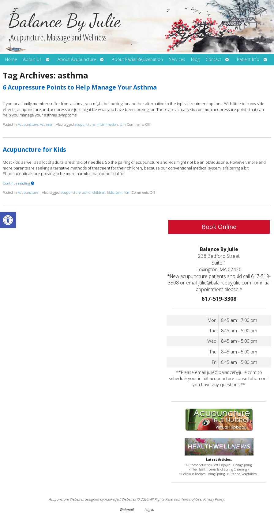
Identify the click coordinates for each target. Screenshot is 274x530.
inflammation (107, 124)
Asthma (46, 124)
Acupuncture (28, 124)
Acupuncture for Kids (34, 149)
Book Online (219, 227)
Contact (213, 59)
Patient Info (248, 59)
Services (177, 59)
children (98, 192)
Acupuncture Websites (66, 499)
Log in (149, 509)
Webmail (127, 509)
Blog (195, 59)
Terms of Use (191, 499)
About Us (32, 59)
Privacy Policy (213, 499)
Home (11, 59)
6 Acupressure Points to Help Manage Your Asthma (80, 87)
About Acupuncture (77, 59)
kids (110, 192)
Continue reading (19, 183)
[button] (8, 220)
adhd (86, 192)
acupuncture (85, 124)
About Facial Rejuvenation (137, 59)
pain (118, 192)
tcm (123, 124)
